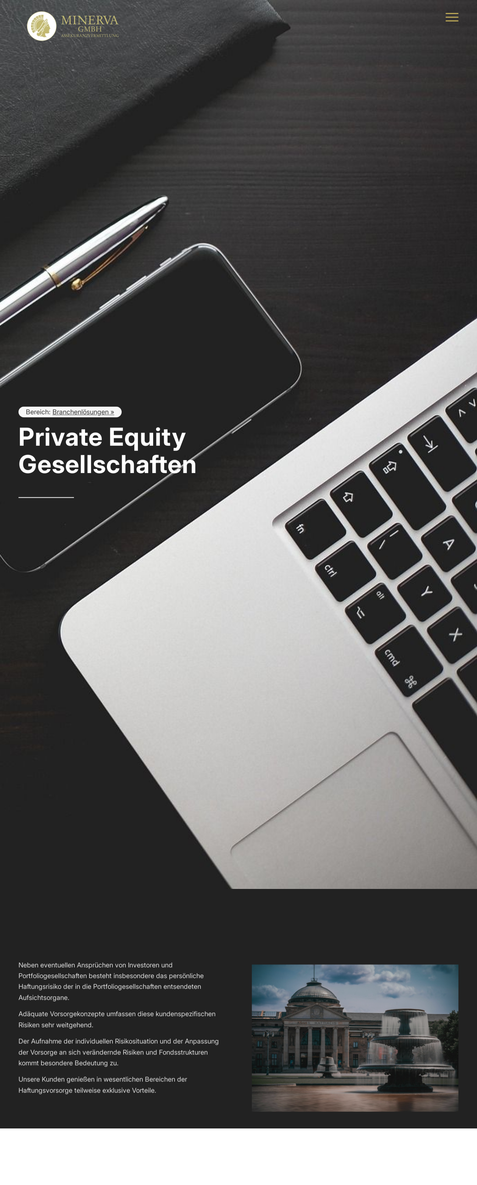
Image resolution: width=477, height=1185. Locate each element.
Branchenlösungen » (83, 413)
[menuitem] (450, 16)
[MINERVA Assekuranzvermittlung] (73, 16)
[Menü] (450, 16)
